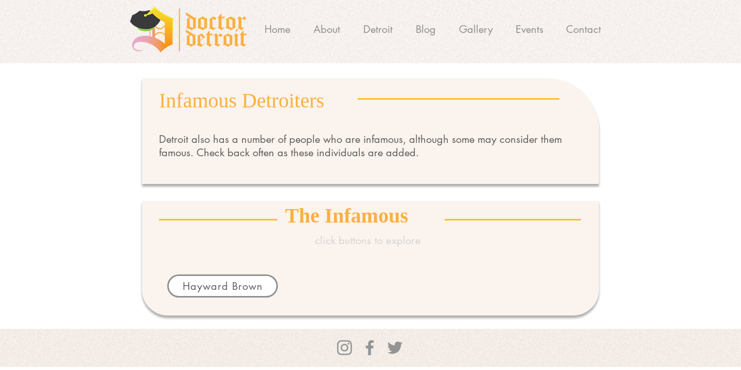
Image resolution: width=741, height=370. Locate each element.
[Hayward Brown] (222, 286)
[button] (377, 29)
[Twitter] (395, 348)
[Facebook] (370, 348)
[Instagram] (344, 348)
